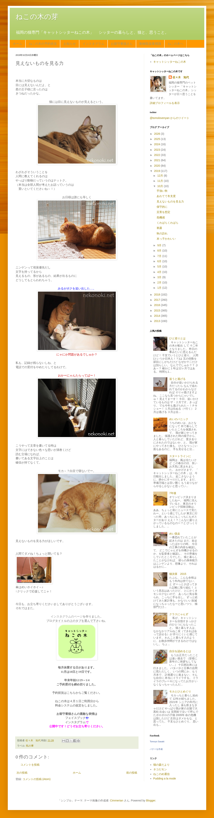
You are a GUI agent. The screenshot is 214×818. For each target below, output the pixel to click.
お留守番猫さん (122, 43)
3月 (159, 277)
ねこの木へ (175, 43)
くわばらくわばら (167, 222)
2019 (157, 170)
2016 (157, 305)
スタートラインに (180, 456)
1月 (159, 287)
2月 (159, 282)
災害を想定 (163, 212)
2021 (157, 160)
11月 (160, 180)
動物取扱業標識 (150, 43)
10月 (160, 186)
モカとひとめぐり (180, 691)
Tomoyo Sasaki (157, 741)
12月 (160, 175)
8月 (159, 250)
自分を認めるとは (180, 651)
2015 (157, 310)
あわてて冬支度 (166, 196)
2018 (157, 294)
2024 (157, 144)
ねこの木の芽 (37, 17)
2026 (157, 133)
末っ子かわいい (166, 238)
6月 (159, 261)
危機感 (161, 217)
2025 (157, 139)
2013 (157, 321)
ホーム (17, 43)
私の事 (30, 745)
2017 (157, 299)
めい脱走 (174, 533)
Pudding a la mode (164, 778)
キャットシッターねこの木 (169, 61)
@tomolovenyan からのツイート (169, 118)
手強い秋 (162, 190)
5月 (159, 266)
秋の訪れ (162, 233)
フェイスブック (75, 717)
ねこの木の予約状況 (43, 43)
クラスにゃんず (178, 614)
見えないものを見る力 (170, 201)
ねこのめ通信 (161, 774)
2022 (157, 155)
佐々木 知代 (181, 77)
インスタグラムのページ (67, 616)
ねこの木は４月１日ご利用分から (77, 701)
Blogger (150, 800)
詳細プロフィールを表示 (165, 103)
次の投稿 (22, 772)
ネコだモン (160, 769)
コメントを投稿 (29, 764)
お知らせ (69, 43)
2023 (157, 149)
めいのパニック (178, 419)
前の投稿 (131, 772)
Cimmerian (116, 800)
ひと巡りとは (177, 338)
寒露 (159, 228)
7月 (159, 256)
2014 (157, 315)
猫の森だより (161, 764)
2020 (157, 165)
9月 (159, 245)
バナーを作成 (156, 749)
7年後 (172, 493)
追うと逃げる (177, 378)
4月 (159, 272)
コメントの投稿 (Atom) (37, 779)
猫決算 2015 (177, 573)
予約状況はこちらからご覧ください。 (77, 692)
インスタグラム (93, 43)
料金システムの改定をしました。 (77, 705)
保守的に (162, 206)
